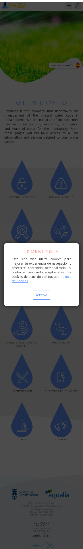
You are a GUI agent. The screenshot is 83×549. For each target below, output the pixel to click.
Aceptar (41, 295)
